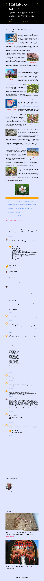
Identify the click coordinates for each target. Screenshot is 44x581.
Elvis (10, 413)
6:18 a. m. (13, 335)
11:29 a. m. (17, 398)
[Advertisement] (22, 466)
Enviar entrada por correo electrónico (16, 220)
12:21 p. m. (13, 413)
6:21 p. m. (14, 265)
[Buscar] (37, 3)
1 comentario (12, 536)
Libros (14, 21)
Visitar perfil (8, 494)
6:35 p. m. (16, 271)
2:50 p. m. (14, 277)
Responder (11, 236)
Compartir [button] (7, 220)
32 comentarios (12, 570)
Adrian (10, 390)
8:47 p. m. (18, 286)
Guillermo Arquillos (12, 286)
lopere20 (10, 265)
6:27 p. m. (13, 390)
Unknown (14, 246)
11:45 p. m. (15, 309)
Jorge (10, 335)
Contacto (24, 21)
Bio (17, 21)
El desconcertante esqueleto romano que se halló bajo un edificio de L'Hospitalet (22, 533)
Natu (10, 375)
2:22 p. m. (15, 315)
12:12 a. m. (16, 430)
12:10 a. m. (20, 417)
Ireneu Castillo (12, 239)
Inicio (10, 21)
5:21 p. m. (14, 300)
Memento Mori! (18, 6)
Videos (20, 21)
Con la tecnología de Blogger (22, 577)
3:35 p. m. (18, 246)
